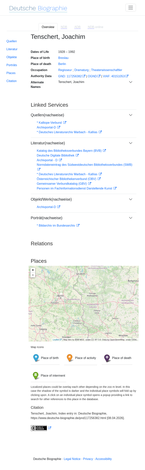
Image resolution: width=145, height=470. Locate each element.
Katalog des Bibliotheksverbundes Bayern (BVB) (70, 150)
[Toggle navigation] (130, 7)
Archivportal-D (47, 127)
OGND (92, 76)
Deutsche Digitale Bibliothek (56, 155)
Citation (11, 81)
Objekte (11, 57)
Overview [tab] (48, 27)
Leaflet (56, 340)
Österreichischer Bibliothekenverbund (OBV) (67, 179)
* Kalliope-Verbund (50, 122)
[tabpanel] (72, 234)
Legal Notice (72, 459)
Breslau (63, 57)
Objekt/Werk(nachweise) (51, 199)
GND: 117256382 (70, 76)
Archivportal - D (48, 160)
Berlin (62, 64)
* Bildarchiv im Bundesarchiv (56, 225)
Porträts (11, 65)
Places (10, 73)
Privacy (88, 459)
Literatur (12, 49)
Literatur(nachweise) (48, 143)
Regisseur (65, 70)
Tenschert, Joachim (71, 82)
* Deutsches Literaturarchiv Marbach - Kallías (67, 132)
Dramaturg (81, 70)
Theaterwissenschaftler (106, 70)
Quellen (11, 41)
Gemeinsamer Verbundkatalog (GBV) (62, 183)
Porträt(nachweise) (46, 218)
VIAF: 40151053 (114, 76)
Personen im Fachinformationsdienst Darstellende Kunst (75, 188)
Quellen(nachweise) (47, 115)
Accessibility (103, 459)
